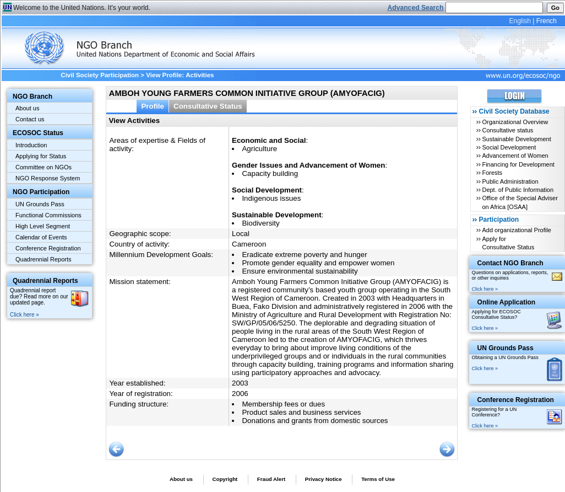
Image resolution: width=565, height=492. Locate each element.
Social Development (509, 147)
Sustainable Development (516, 139)
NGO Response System (47, 178)
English (519, 21)
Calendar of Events (41, 237)
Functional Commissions (48, 215)
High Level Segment (42, 226)
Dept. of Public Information (517, 189)
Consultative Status (207, 106)
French (546, 21)
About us (27, 108)
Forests (492, 172)
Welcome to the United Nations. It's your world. (81, 8)
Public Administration (510, 181)
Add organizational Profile (516, 230)
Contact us (30, 119)
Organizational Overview (515, 122)
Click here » (24, 315)
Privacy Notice (323, 479)
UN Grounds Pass (39, 204)
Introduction (31, 145)
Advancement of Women (515, 155)
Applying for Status (40, 156)
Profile (152, 106)
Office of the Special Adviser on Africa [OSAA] (519, 202)
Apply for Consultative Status (508, 243)
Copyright (224, 479)
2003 (240, 383)
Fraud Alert (271, 479)
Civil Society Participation (100, 75)
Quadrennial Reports (43, 259)
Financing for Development (518, 164)
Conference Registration (48, 248)
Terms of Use (378, 479)
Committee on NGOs (43, 167)
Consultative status (507, 130)
